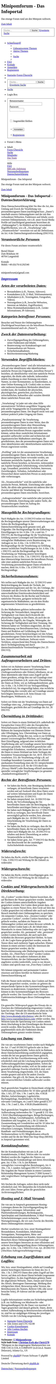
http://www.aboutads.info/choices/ (17, 1016)
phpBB (16, 1355)
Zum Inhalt (6, 24)
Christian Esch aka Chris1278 (34, 1342)
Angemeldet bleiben (22, 121)
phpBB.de (34, 1363)
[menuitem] (25, 48)
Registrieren (18, 135)
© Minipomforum (22, 1339)
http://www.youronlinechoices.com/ (18, 1019)
